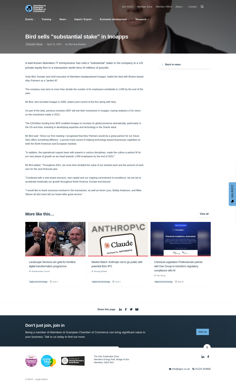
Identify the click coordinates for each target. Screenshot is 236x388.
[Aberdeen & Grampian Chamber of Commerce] (35, 8)
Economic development (113, 19)
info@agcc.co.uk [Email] (179, 369)
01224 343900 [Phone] (201, 369)
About (178, 6)
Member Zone (144, 6)
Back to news (171, 64)
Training (46, 19)
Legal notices (41, 379)
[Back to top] (207, 348)
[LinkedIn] (203, 357)
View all (204, 214)
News (63, 19)
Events (29, 19)
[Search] (202, 7)
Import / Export (83, 19)
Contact (192, 6)
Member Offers (164, 6)
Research (140, 19)
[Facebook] (208, 357)
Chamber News (34, 44)
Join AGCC (128, 6)
